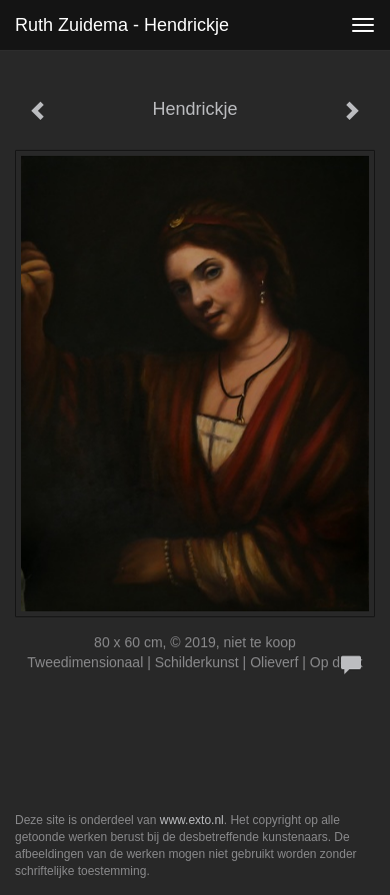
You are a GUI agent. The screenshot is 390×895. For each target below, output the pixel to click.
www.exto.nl (192, 820)
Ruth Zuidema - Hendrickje (122, 25)
